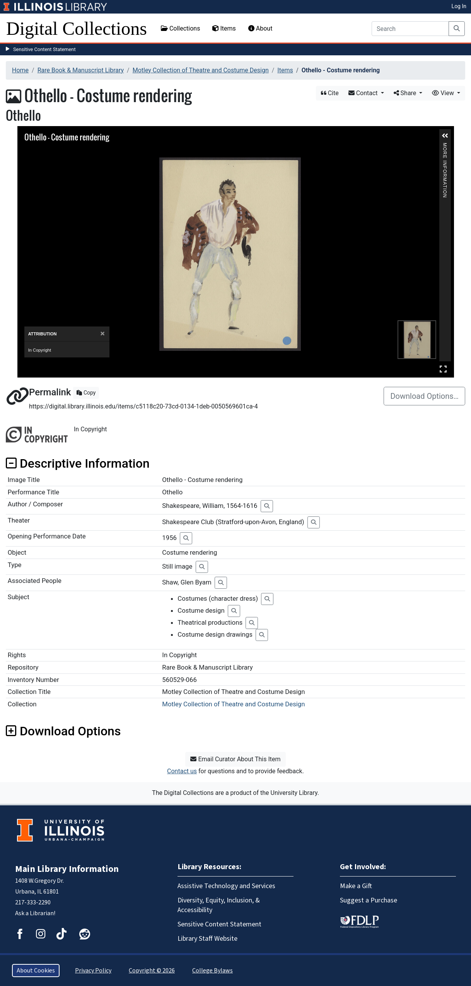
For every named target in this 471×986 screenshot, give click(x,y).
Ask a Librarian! (35, 913)
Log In (459, 6)
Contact (363, 93)
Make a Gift (356, 886)
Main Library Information (67, 869)
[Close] (102, 333)
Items (224, 28)
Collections (180, 28)
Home (20, 70)
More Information (444, 146)
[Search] (410, 28)
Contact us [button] (182, 771)
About (260, 28)
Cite (330, 93)
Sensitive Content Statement (44, 49)
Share (406, 93)
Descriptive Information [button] (78, 463)
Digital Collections (76, 28)
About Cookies (36, 970)
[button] (445, 136)
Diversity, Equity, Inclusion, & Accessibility (218, 905)
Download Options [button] (63, 731)
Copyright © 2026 (152, 970)
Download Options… (424, 396)
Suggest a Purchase (368, 900)
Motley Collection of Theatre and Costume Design (201, 70)
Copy (86, 393)
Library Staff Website (207, 938)
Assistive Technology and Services (226, 886)
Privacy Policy (93, 970)
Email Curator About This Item (235, 759)
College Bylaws (212, 970)
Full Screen (443, 369)
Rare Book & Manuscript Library (81, 70)
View (444, 93)
